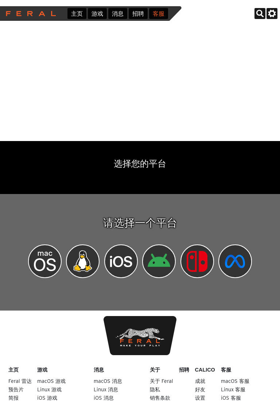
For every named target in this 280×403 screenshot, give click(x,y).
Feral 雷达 (20, 381)
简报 (13, 398)
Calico (205, 370)
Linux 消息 (106, 389)
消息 (118, 13)
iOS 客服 (231, 398)
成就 (200, 381)
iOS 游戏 (47, 398)
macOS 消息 (108, 381)
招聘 (138, 13)
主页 (77, 13)
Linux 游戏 (49, 389)
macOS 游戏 (51, 381)
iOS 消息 (104, 398)
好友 (200, 389)
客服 (158, 13)
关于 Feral (161, 381)
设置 (200, 398)
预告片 (16, 389)
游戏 (97, 13)
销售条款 (160, 398)
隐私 (155, 389)
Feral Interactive (29, 13)
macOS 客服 (235, 381)
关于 (155, 370)
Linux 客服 (233, 389)
